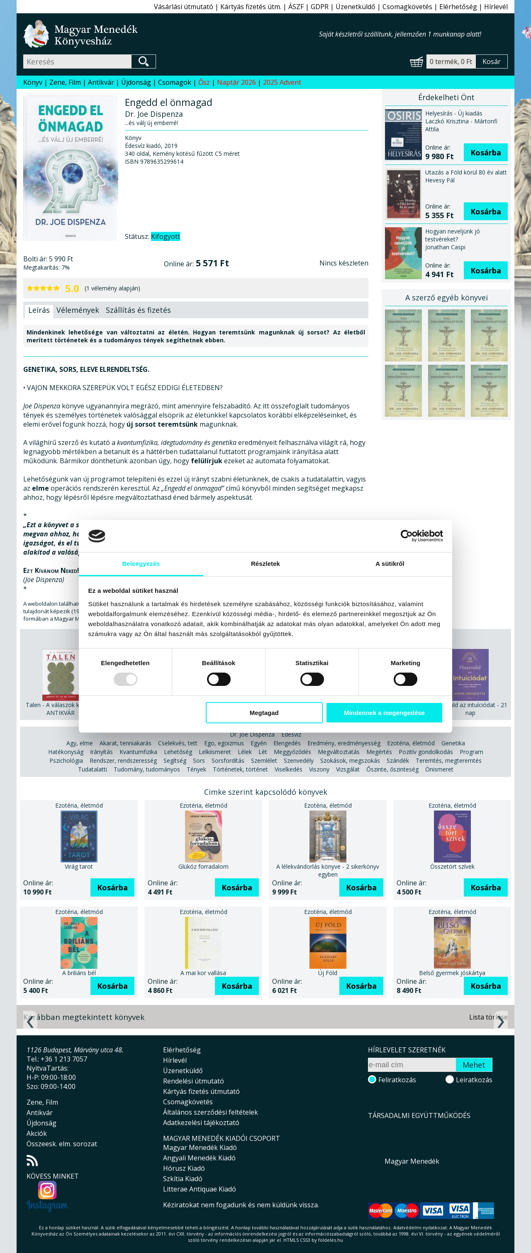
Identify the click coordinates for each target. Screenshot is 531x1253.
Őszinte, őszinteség (392, 769)
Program (471, 752)
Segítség (174, 760)
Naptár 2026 (236, 82)
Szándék (398, 760)
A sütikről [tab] (389, 563)
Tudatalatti (92, 769)
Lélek (245, 752)
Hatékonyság (65, 752)
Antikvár (101, 82)
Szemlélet (264, 760)
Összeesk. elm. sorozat (62, 1143)
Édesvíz (291, 734)
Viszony (319, 769)
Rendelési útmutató (193, 1081)
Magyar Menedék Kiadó (200, 1147)
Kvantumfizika (138, 752)
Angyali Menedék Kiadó (199, 1157)
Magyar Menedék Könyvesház (171, 34)
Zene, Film (65, 82)
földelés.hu (330, 1240)
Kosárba (485, 152)
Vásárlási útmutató (183, 6)
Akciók (37, 1133)
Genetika (453, 743)
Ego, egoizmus (224, 743)
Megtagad (264, 712)
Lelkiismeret (215, 752)
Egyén (259, 743)
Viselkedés (288, 769)
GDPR (320, 6)
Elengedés (287, 743)
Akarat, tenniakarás (125, 743)
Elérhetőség (458, 6)
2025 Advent (282, 82)
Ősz (204, 82)
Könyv (32, 82)
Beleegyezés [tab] (141, 563)
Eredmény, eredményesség (343, 743)
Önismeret (439, 769)
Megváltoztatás (339, 752)
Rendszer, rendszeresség (123, 760)
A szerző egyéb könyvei (446, 297)
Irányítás (101, 752)
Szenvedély (299, 760)
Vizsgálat (348, 769)
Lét (262, 752)
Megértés (379, 752)
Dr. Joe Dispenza (252, 734)
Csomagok (174, 82)
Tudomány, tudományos (147, 769)
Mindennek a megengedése (384, 712)
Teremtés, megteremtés (449, 760)
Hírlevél (496, 6)
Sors (199, 760)
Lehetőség (178, 752)
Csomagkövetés (407, 6)
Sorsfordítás (228, 760)
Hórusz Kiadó (184, 1168)
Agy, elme (79, 743)
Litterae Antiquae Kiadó (199, 1189)
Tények (196, 769)
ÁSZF (296, 6)
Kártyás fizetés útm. (250, 6)
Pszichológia (66, 760)
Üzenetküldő (355, 6)
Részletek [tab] (265, 563)
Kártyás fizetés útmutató (201, 1091)
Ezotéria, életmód (411, 743)
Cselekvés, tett (177, 743)
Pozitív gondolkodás (426, 752)
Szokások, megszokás (350, 760)
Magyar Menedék (412, 1161)
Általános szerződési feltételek (210, 1112)
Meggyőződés (292, 752)
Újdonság (136, 82)
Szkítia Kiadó (182, 1178)
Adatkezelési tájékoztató (201, 1122)
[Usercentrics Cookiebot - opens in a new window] (406, 536)
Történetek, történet (240, 769)
